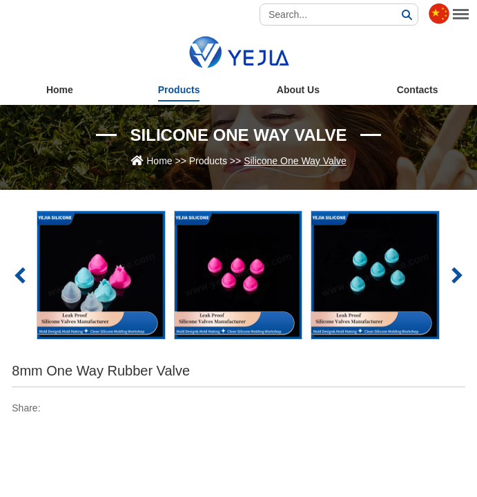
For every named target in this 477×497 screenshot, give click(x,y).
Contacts (417, 89)
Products (179, 89)
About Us (298, 89)
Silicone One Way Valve (238, 135)
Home (59, 89)
